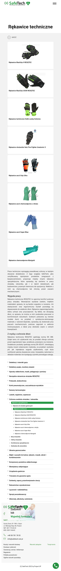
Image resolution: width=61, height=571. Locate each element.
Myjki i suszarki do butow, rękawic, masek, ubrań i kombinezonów (27, 456)
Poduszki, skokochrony (17, 381)
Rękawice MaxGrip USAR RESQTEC (25, 415)
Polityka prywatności (10, 555)
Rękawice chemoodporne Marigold (25, 433)
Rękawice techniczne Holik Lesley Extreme (27, 418)
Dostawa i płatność (10, 547)
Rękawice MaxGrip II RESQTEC (24, 412)
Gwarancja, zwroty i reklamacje (14, 550)
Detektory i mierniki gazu (18, 362)
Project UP (37, 566)
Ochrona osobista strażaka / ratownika (23, 399)
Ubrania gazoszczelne (17, 450)
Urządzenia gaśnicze (17, 471)
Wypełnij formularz (21, 516)
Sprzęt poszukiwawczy (17, 494)
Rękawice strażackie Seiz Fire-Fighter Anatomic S (29, 421)
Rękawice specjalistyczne (20, 402)
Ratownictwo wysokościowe (19, 485)
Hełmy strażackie (16, 440)
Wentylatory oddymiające (18, 467)
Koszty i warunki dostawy (12, 544)
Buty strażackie (15, 437)
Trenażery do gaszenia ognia (20, 476)
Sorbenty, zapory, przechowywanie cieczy (24, 481)
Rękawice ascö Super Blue (23, 430)
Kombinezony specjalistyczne (20, 443)
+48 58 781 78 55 (12, 535)
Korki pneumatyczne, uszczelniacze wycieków (26, 385)
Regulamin (7, 552)
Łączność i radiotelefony (18, 490)
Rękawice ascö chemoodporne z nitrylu (26, 427)
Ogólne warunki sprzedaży (12, 557)
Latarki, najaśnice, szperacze (20, 395)
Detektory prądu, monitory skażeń (21, 367)
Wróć (12, 37)
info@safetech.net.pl (13, 539)
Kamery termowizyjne (17, 390)
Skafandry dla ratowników (19, 446)
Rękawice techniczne (20, 409)
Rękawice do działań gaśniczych (22, 406)
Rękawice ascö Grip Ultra (22, 424)
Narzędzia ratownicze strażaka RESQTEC (24, 376)
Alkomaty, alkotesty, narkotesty (20, 499)
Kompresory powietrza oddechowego (23, 462)
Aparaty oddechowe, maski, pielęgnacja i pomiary (27, 372)
